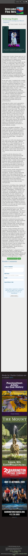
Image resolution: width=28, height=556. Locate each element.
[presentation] (14, 285)
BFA (16, 517)
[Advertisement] (14, 335)
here (11, 377)
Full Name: (6, 273)
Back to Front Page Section (12, 258)
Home (25, 1)
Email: (5, 277)
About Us (11, 550)
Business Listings (17, 550)
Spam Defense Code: (9, 282)
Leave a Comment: (8, 266)
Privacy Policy (15, 552)
